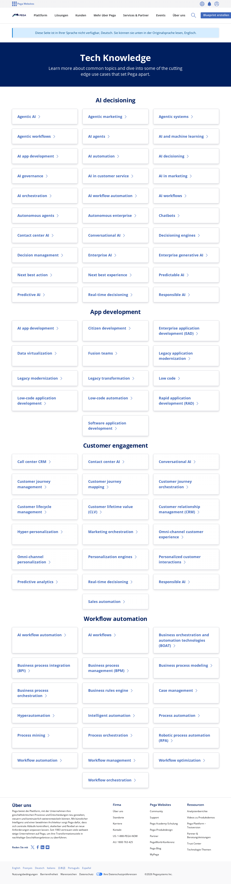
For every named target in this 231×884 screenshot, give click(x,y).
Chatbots (169, 215)
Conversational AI (107, 235)
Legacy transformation (111, 378)
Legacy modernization (40, 378)
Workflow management (112, 760)
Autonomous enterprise (112, 215)
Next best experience (110, 274)
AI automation (104, 156)
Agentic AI (29, 116)
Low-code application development (36, 401)
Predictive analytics (38, 581)
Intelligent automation (112, 715)
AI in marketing (176, 175)
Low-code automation (110, 398)
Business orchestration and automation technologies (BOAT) (184, 640)
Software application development (107, 426)
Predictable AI (174, 274)
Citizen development (109, 328)
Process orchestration (110, 735)
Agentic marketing (107, 116)
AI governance (33, 175)
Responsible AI (175, 294)
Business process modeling (186, 665)
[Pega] (26, 15)
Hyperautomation (36, 715)
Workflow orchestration (112, 780)
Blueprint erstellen (203, 15)
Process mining (33, 735)
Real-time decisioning (110, 294)
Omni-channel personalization (34, 559)
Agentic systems (176, 116)
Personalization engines (113, 556)
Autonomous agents (38, 215)
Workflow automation (40, 760)
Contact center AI (35, 235)
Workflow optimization (182, 760)
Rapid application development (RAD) (179, 401)
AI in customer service (111, 175)
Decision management (40, 255)
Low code (170, 378)
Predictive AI (31, 294)
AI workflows (173, 195)
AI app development (38, 156)
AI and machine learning (184, 136)
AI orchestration (34, 195)
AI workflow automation (113, 195)
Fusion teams (103, 353)
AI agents (99, 136)
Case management (178, 690)
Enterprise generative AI (184, 255)
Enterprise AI (102, 255)
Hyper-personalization (40, 531)
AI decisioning (174, 156)
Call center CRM (34, 461)
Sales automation (107, 601)
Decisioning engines (180, 235)
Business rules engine (111, 690)
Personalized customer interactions (180, 559)
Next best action (35, 274)
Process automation (180, 715)
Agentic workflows (36, 136)
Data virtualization (37, 353)
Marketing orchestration (113, 531)
